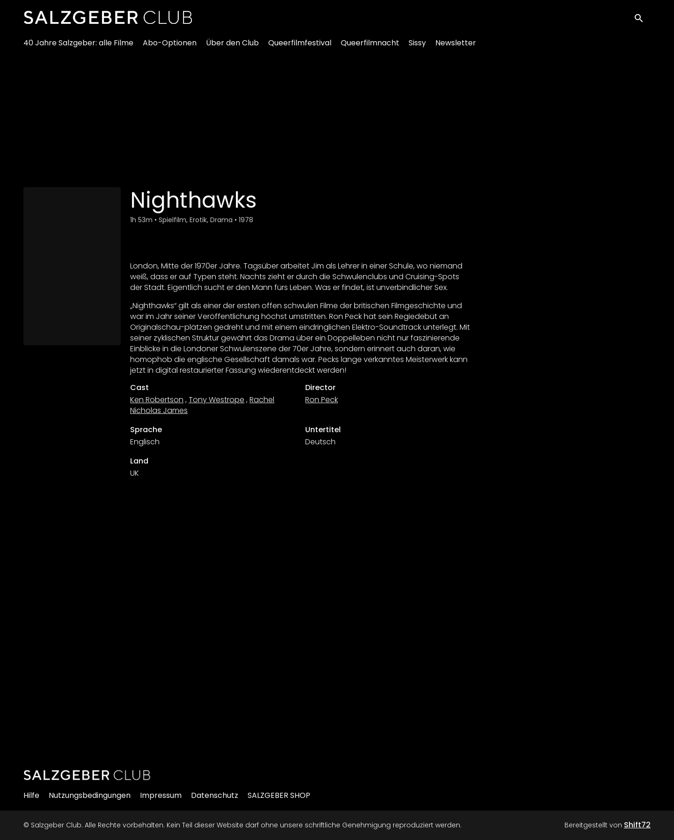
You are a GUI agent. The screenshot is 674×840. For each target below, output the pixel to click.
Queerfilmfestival (299, 47)
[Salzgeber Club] (87, 775)
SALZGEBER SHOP (279, 795)
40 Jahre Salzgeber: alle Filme (78, 47)
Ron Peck (321, 399)
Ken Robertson (156, 399)
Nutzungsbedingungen (90, 795)
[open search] (642, 19)
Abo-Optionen (170, 47)
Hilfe (31, 795)
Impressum (161, 795)
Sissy (417, 47)
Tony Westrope (216, 399)
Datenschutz (214, 795)
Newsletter (455, 47)
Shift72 (637, 824)
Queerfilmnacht (370, 47)
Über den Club (232, 47)
